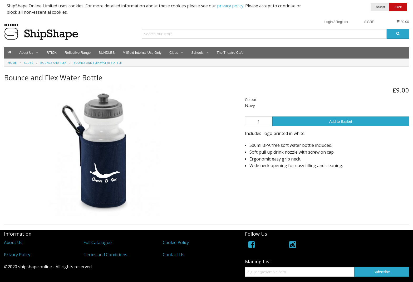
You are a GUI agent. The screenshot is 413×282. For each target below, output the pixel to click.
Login (328, 22)
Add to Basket (340, 121)
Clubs (173, 53)
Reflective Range (78, 53)
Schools (197, 53)
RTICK (51, 53)
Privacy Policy (17, 254)
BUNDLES (107, 53)
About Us (26, 53)
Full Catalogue (97, 242)
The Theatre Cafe (230, 53)
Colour (250, 99)
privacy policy (230, 6)
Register (342, 22)
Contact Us (173, 254)
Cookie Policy (176, 242)
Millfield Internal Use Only (142, 53)
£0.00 (402, 22)
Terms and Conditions (105, 254)
